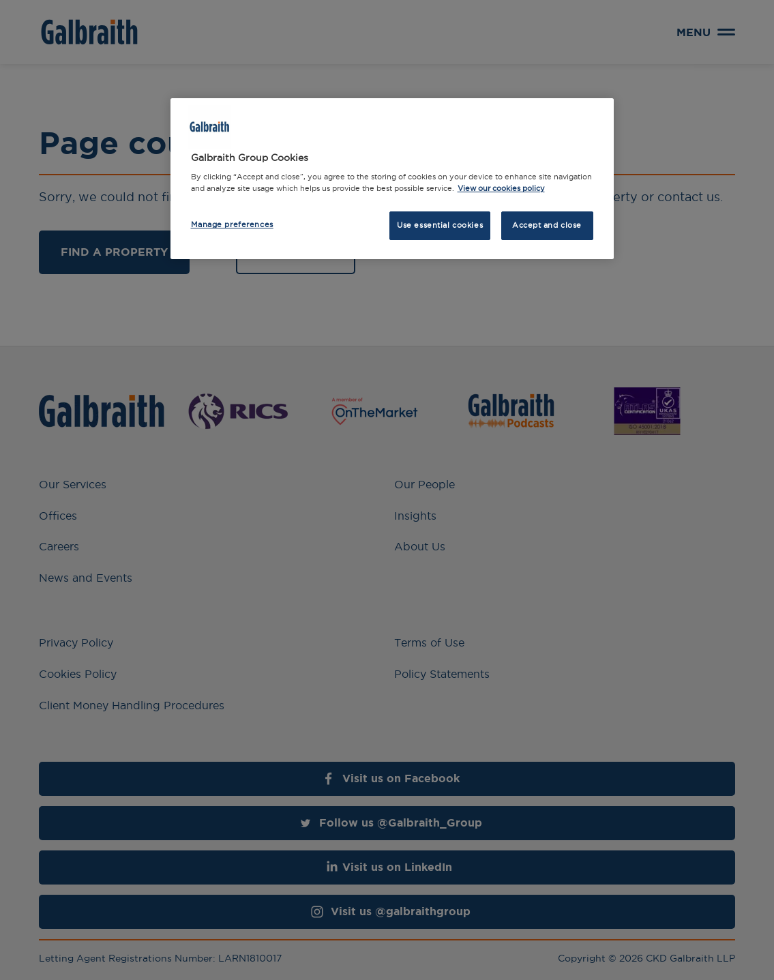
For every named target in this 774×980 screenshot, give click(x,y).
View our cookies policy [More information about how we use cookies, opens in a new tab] (501, 188)
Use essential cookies (440, 225)
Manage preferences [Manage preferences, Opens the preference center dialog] (232, 224)
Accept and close (547, 225)
